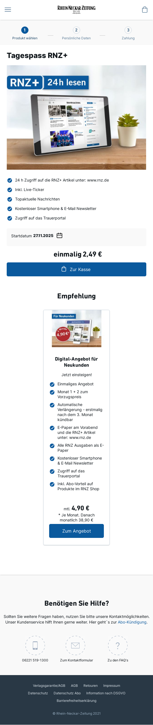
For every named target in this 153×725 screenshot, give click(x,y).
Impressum (111, 685)
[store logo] (76, 9)
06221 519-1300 (35, 649)
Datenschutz (38, 693)
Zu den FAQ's (117, 649)
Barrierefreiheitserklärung (76, 701)
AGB (74, 685)
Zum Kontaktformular (76, 649)
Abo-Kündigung (132, 622)
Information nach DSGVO (105, 693)
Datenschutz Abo (67, 693)
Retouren (90, 685)
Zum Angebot (83, 531)
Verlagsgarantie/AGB (49, 685)
